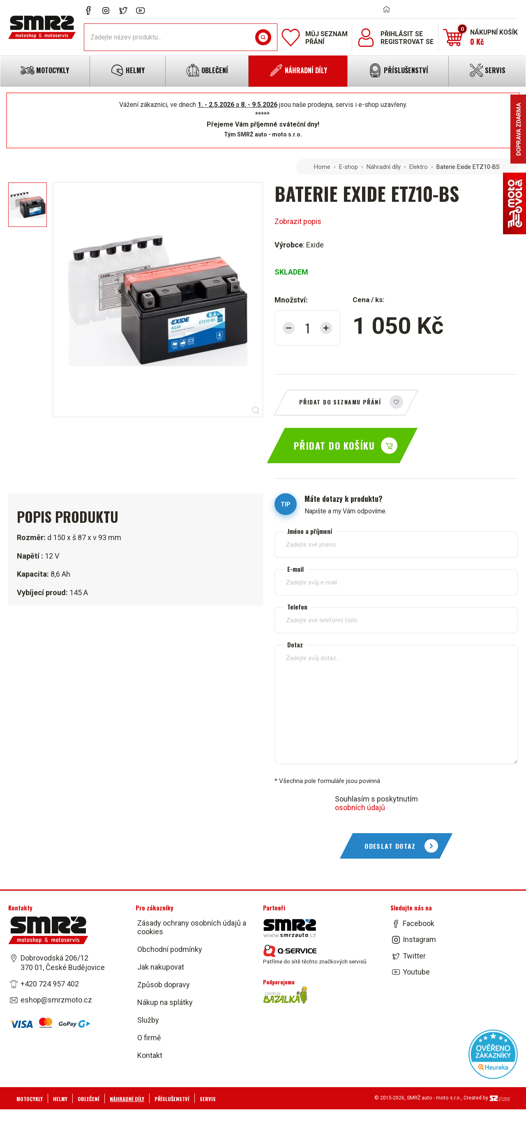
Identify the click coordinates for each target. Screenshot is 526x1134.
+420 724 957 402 (50, 983)
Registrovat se (407, 42)
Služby (148, 1020)
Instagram (419, 939)
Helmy (60, 1099)
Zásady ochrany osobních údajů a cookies (191, 927)
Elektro (418, 167)
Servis (208, 1099)
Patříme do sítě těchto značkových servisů (314, 955)
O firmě (149, 1037)
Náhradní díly (384, 167)
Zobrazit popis (298, 221)
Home (322, 167)
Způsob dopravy (163, 984)
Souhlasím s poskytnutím (376, 803)
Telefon (297, 607)
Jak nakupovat (160, 967)
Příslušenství (172, 1099)
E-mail (295, 569)
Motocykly (29, 1099)
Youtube (416, 972)
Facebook (418, 923)
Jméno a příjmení (309, 531)
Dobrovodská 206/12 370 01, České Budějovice (63, 963)
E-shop (348, 167)
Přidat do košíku (334, 446)
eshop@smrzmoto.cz (56, 999)
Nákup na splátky (165, 1002)
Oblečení (88, 1099)
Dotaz (295, 644)
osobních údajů (360, 807)
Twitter (414, 956)
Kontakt (149, 1055)
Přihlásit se (402, 34)
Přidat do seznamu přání (340, 401)
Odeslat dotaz (390, 846)
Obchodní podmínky (169, 949)
